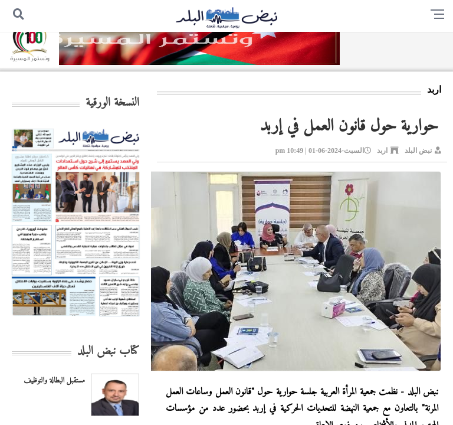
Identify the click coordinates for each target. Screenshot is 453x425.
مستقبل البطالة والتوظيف (54, 380)
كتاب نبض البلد (108, 351)
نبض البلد (418, 150)
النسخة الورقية (112, 103)
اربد (382, 150)
